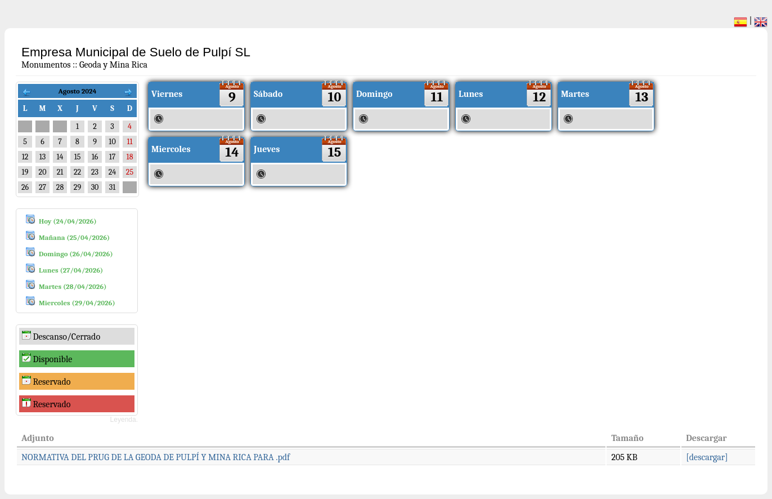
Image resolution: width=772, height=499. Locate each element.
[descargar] (707, 457)
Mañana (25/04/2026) (74, 237)
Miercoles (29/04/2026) (77, 302)
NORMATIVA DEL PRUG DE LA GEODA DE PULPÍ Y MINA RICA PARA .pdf (155, 457)
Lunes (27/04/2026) (71, 270)
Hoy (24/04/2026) (68, 221)
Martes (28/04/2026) (72, 286)
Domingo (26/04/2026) (76, 253)
